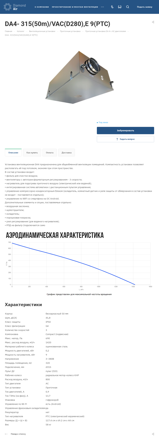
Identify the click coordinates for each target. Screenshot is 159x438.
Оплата (49, 152)
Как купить (32, 152)
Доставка (67, 152)
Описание (13, 152)
